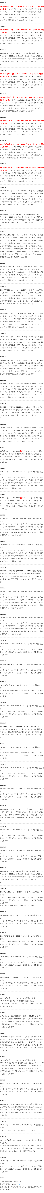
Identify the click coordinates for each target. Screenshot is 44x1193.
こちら (19, 1184)
